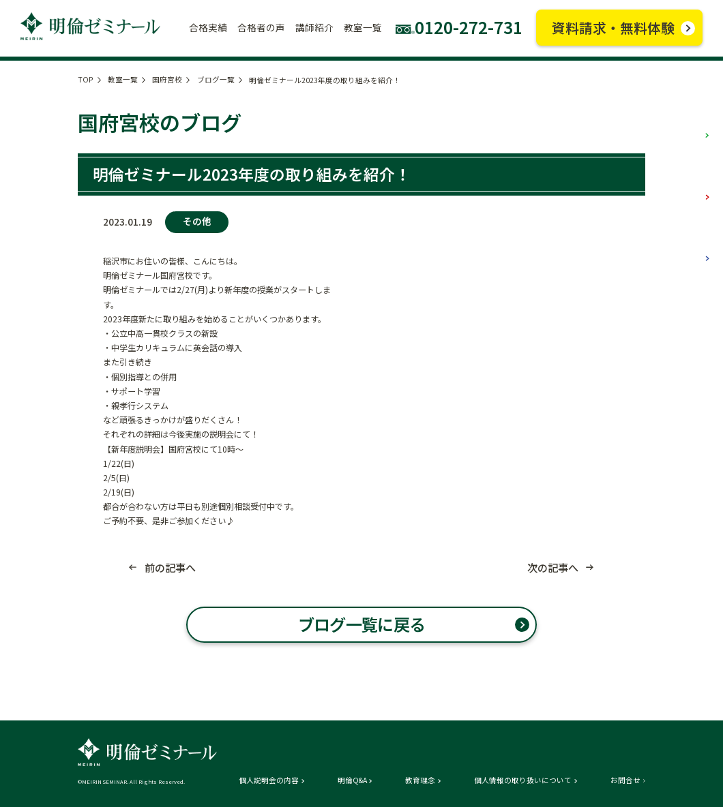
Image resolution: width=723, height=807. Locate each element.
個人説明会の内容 (269, 781)
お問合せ (625, 781)
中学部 (684, 184)
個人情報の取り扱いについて (523, 781)
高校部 (684, 245)
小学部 (684, 122)
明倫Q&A (352, 781)
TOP (85, 79)
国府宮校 (167, 79)
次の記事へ (552, 567)
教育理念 (420, 781)
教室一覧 (123, 79)
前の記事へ (170, 567)
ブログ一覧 (216, 79)
